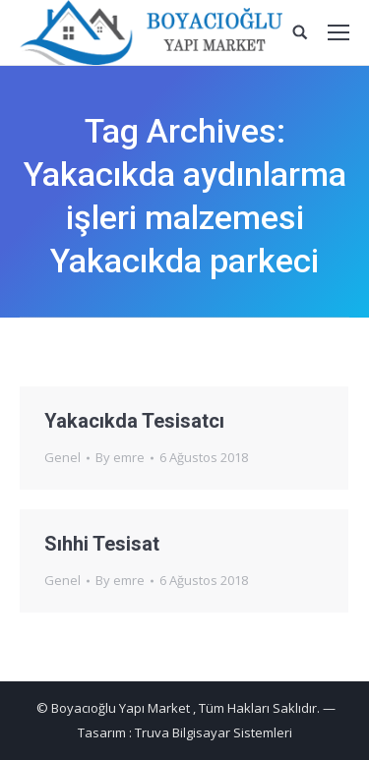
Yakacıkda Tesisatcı (134, 421)
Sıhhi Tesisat (101, 543)
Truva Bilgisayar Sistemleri (213, 732)
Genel (62, 457)
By (120, 457)
